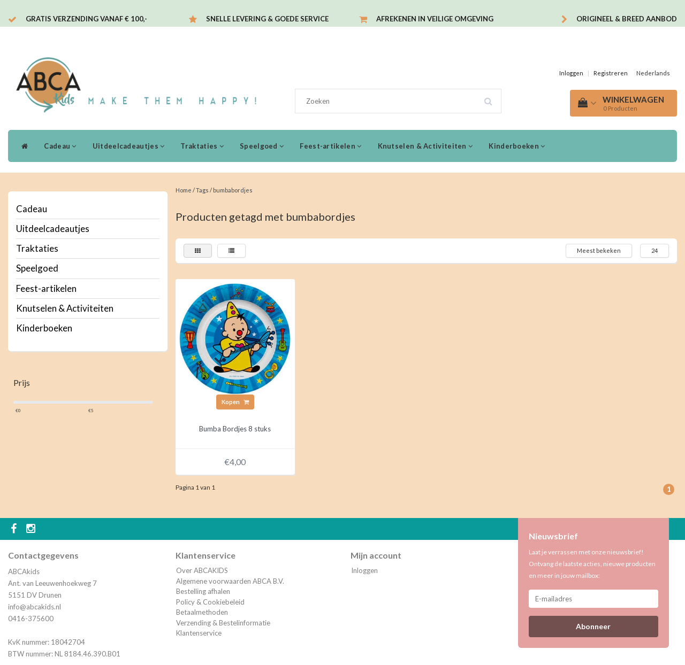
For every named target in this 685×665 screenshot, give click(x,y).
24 (654, 250)
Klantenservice (199, 633)
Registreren (610, 72)
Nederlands (653, 72)
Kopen (235, 401)
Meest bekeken (599, 250)
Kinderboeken (517, 146)
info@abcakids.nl (34, 606)
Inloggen (571, 72)
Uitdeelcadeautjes (129, 146)
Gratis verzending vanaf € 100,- (86, 18)
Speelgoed (262, 146)
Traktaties (202, 146)
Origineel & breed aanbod (626, 18)
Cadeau (60, 146)
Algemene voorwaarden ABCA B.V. (230, 581)
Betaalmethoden (202, 612)
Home (184, 190)
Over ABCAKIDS (202, 570)
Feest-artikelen (330, 146)
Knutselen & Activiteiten (425, 146)
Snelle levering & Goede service (267, 18)
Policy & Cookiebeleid (210, 602)
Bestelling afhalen (203, 591)
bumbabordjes (233, 190)
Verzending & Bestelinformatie (223, 622)
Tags (202, 190)
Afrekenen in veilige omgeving (434, 18)
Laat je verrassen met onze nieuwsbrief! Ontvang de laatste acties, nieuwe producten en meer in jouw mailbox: (592, 563)
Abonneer (593, 626)
